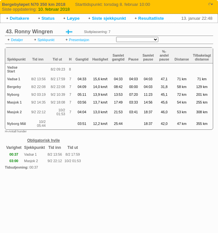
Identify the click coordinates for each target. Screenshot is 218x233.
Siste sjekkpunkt (109, 18)
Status (48, 18)
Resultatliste (151, 18)
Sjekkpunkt (46, 40)
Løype (73, 18)
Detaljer (17, 40)
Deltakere (19, 18)
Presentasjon (79, 40)
